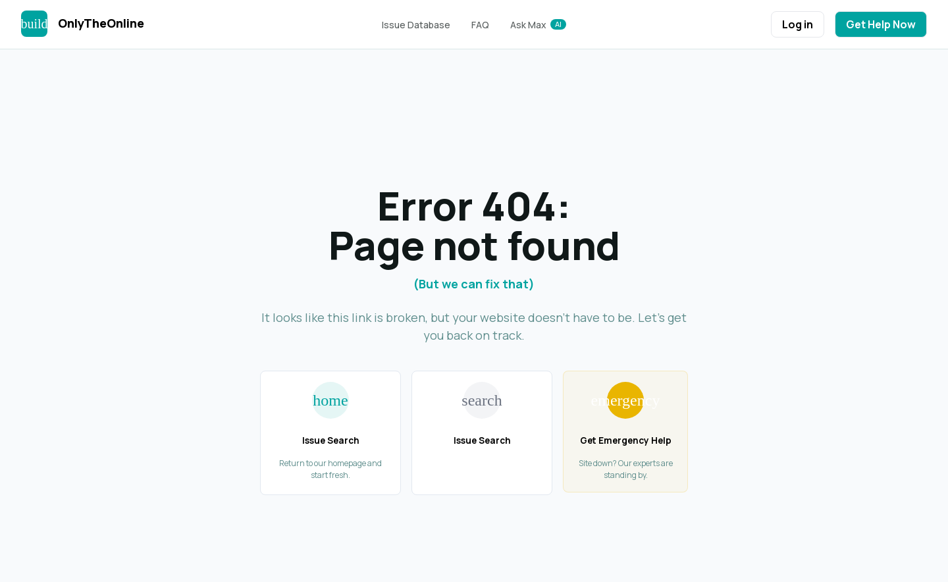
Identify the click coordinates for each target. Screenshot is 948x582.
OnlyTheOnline (101, 23)
